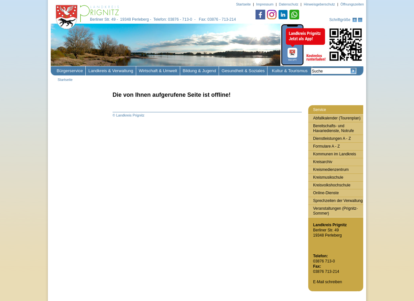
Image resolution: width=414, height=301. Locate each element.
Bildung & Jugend (199, 70)
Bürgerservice (70, 70)
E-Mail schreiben (327, 282)
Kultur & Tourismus (289, 70)
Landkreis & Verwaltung (110, 70)
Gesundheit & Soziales (243, 70)
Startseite (65, 80)
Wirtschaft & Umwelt (158, 70)
